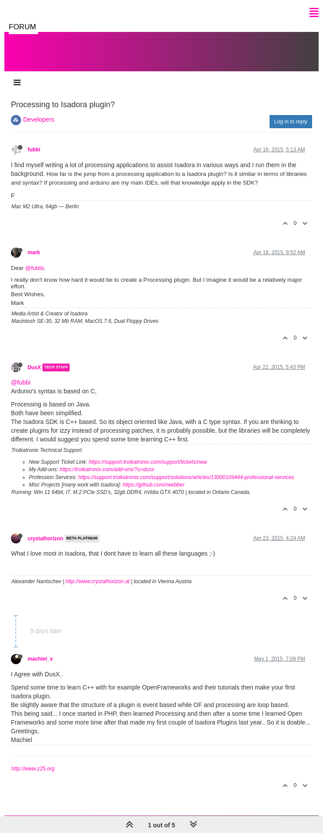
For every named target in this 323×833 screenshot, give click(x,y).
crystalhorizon (45, 539)
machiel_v (40, 659)
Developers (38, 119)
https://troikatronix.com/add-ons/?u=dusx (107, 469)
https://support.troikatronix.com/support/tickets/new (148, 462)
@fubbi (34, 268)
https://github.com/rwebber (153, 485)
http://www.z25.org (33, 769)
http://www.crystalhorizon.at (98, 581)
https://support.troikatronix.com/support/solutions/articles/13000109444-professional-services (186, 477)
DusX (34, 367)
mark (34, 252)
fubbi (34, 150)
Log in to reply (290, 122)
